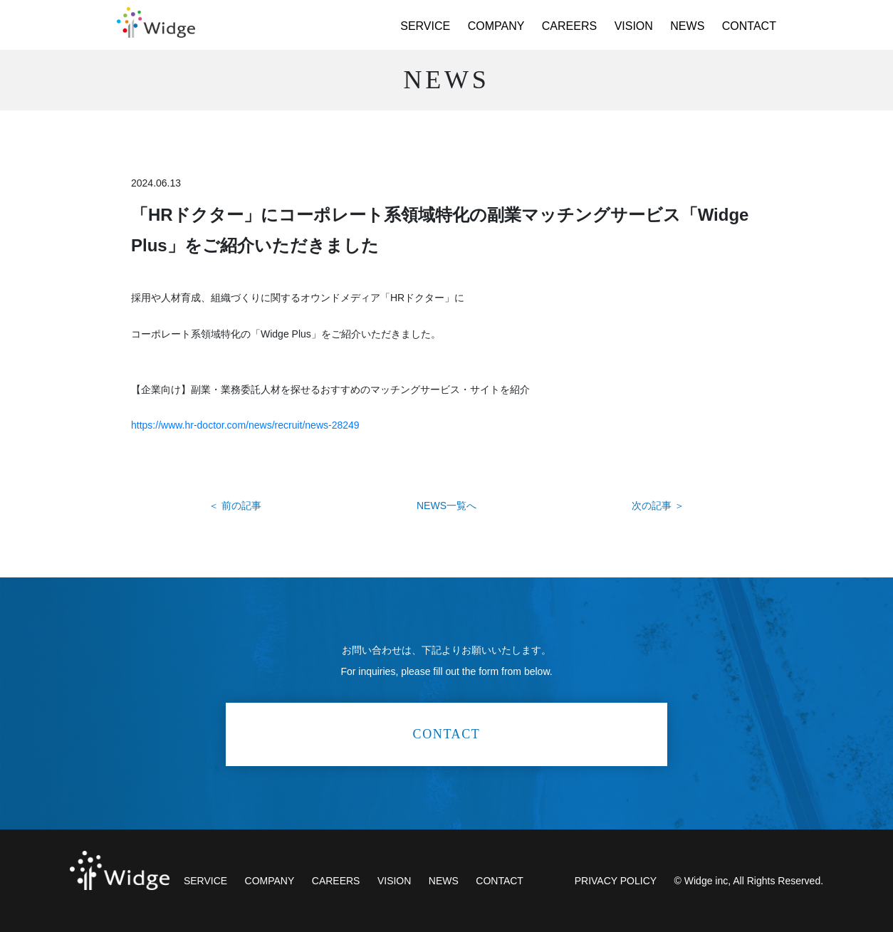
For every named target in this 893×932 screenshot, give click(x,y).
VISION (634, 26)
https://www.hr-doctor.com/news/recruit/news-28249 (245, 425)
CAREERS (569, 26)
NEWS (687, 26)
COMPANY (496, 26)
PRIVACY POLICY (616, 880)
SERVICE (425, 26)
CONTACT (749, 26)
